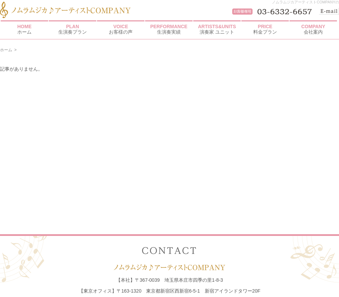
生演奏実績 (169, 29)
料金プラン (265, 29)
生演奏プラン (72, 29)
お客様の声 (120, 29)
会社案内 (313, 29)
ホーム (24, 29)
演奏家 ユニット (217, 29)
